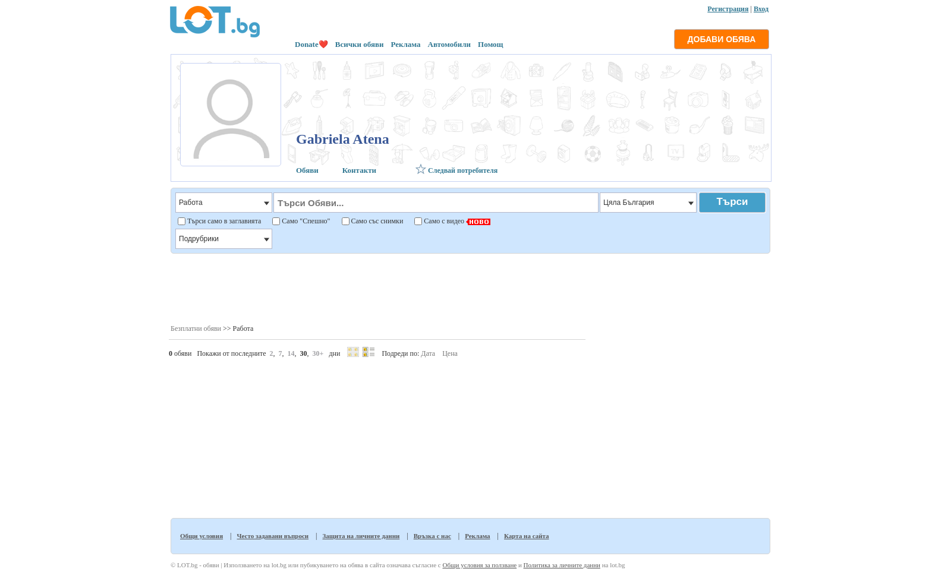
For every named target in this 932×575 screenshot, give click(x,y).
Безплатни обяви (196, 328)
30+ (318, 353)
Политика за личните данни (562, 564)
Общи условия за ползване (479, 564)
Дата (428, 353)
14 (291, 353)
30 (303, 353)
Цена (450, 353)
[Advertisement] (470, 288)
